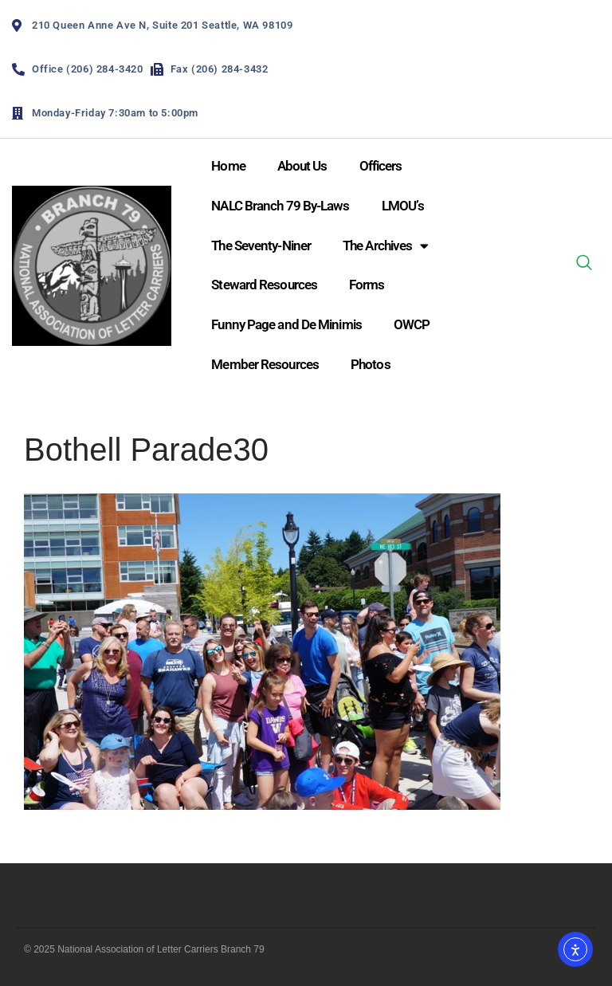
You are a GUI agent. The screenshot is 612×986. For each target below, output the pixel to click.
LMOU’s (403, 206)
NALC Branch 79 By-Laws (280, 206)
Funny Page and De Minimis (286, 324)
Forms (367, 285)
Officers (380, 166)
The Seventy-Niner (261, 245)
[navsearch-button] (584, 265)
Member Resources (265, 364)
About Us (302, 166)
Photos (370, 364)
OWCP (412, 324)
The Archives (385, 246)
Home (228, 166)
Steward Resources (264, 285)
